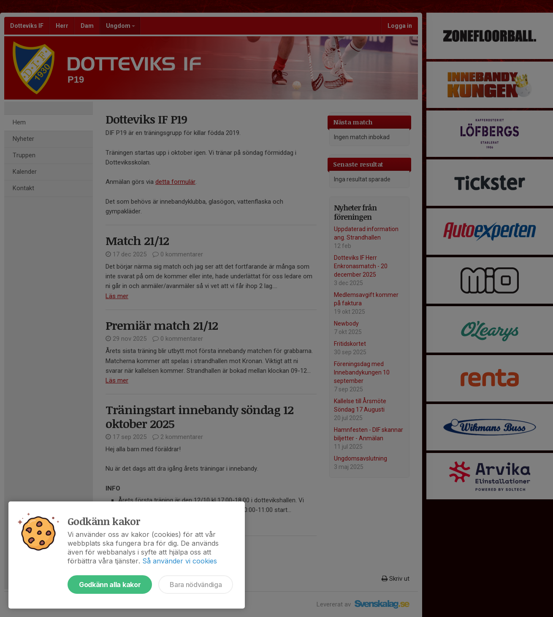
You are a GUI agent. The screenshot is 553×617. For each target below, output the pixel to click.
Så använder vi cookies (179, 561)
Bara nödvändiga (196, 584)
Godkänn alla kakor (110, 584)
